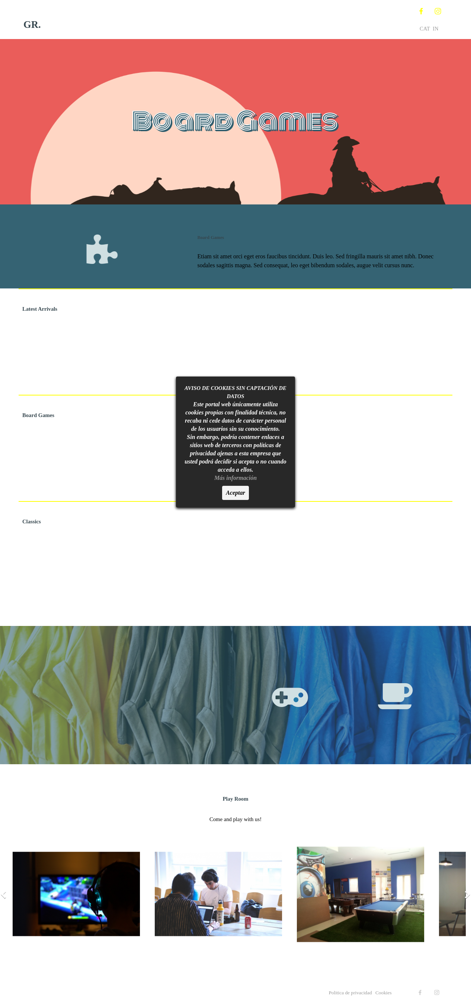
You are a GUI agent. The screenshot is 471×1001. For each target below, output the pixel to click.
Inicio (141, 19)
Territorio (267, 19)
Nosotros (204, 19)
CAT (425, 29)
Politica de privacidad (351, 992)
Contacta (330, 19)
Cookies (383, 992)
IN (435, 29)
